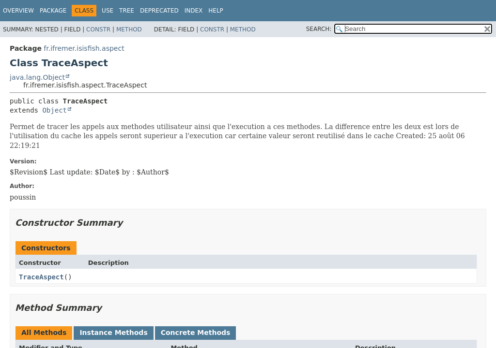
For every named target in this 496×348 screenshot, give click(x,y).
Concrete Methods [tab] (196, 332)
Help (215, 10)
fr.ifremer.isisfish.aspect (84, 48)
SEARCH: (319, 29)
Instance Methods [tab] (113, 332)
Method (129, 29)
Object (54, 110)
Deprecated (159, 10)
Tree (126, 10)
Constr (98, 29)
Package (53, 10)
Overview (18, 10)
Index (194, 10)
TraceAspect (41, 277)
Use (107, 10)
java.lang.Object (37, 77)
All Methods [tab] (43, 332)
